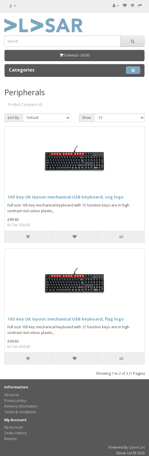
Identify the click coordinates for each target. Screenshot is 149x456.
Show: (86, 117)
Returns (10, 438)
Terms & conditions (20, 412)
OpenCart (137, 447)
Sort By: (13, 117)
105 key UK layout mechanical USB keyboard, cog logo (65, 197)
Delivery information (20, 406)
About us (11, 394)
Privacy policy (15, 400)
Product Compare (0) (25, 104)
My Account (13, 427)
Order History (15, 433)
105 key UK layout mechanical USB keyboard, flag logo (65, 319)
